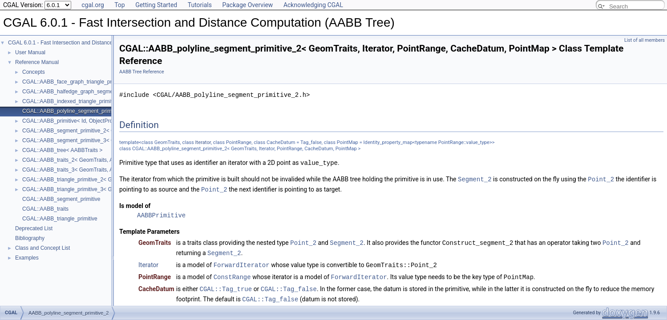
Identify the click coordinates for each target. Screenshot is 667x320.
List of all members (644, 40)
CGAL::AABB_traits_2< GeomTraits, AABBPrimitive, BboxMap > (98, 160)
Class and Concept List (42, 248)
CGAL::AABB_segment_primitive (61, 199)
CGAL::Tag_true (226, 285)
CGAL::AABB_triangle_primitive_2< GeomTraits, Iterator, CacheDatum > (108, 179)
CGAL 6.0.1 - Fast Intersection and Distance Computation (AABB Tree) (92, 43)
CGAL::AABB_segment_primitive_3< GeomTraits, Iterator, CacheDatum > (109, 140)
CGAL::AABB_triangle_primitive (59, 219)
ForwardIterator (242, 262)
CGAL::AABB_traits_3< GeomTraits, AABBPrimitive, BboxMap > (98, 170)
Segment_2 (475, 178)
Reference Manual (37, 62)
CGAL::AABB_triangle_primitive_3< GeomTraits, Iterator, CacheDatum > (108, 189)
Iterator (203, 142)
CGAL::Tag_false (289, 285)
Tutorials (200, 4)
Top (119, 4)
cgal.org (92, 4)
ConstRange (232, 274)
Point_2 (601, 178)
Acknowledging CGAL (313, 4)
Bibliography (29, 238)
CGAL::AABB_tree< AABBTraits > (62, 150)
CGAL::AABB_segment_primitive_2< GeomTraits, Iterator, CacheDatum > (109, 131)
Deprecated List (34, 228)
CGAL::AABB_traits (45, 209)
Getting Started (156, 4)
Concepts (33, 72)
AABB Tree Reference (141, 72)
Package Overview (247, 4)
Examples (27, 258)
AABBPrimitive (161, 214)
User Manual (30, 52)
